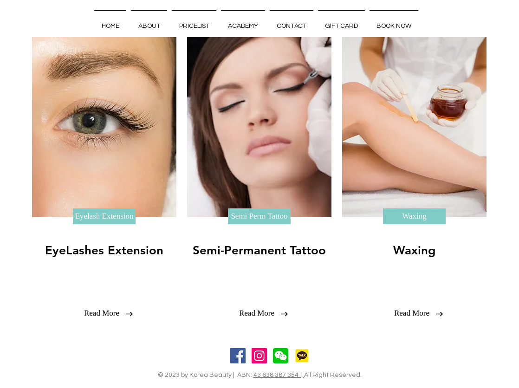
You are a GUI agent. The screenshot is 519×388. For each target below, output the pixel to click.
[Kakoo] (302, 355)
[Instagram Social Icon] (259, 355)
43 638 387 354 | (278, 375)
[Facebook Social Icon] (238, 355)
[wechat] (280, 355)
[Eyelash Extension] (104, 216)
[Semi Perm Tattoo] (259, 216)
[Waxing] (414, 216)
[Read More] (101, 313)
